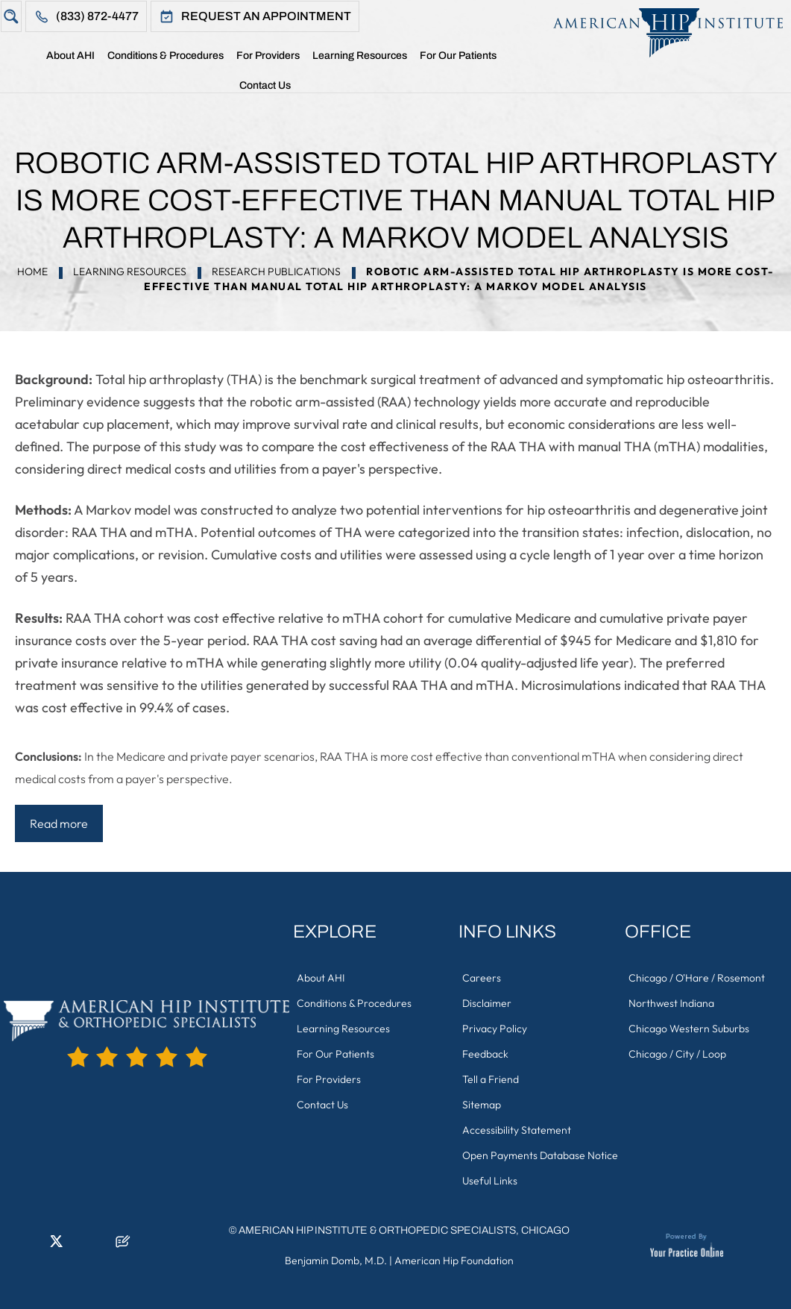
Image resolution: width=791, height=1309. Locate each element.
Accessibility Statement (516, 1130)
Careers (481, 978)
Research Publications (276, 271)
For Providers (268, 55)
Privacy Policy (494, 1028)
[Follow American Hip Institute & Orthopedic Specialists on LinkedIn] (33, 1245)
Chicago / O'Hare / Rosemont (696, 978)
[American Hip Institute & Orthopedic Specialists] (661, 32)
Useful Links (489, 1180)
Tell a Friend (490, 1079)
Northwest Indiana (671, 1003)
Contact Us (265, 85)
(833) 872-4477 (97, 16)
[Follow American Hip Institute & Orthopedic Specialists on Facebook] (11, 1245)
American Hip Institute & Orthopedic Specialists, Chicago (404, 1230)
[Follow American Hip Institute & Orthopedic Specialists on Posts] (123, 1245)
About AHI (70, 55)
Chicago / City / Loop (677, 1054)
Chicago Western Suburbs (688, 1028)
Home (33, 59)
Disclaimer (486, 1003)
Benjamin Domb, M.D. (336, 1260)
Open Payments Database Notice (540, 1155)
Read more (59, 823)
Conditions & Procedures (165, 55)
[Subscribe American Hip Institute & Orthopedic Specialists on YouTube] (100, 1245)
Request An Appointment (266, 16)
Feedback (485, 1054)
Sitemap (481, 1104)
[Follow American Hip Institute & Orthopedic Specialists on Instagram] (78, 1245)
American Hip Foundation (454, 1260)
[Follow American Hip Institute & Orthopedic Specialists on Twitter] (56, 1245)
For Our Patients (458, 55)
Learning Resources (359, 55)
